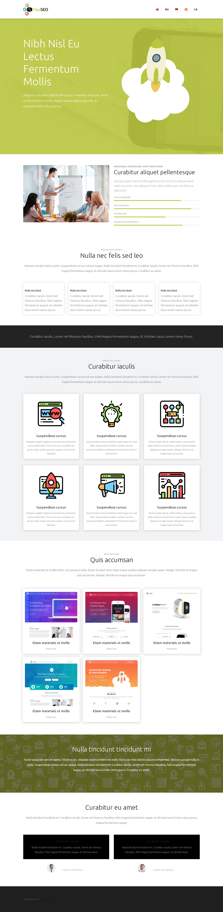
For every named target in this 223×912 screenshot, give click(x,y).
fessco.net (45, 899)
